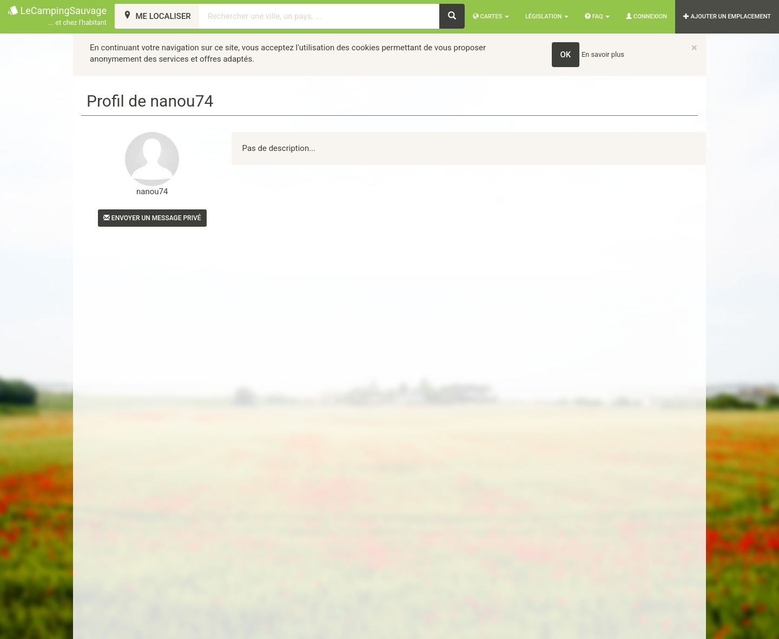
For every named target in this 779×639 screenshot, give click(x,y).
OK (565, 55)
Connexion (646, 16)
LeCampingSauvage (57, 16)
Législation (547, 16)
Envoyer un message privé (152, 218)
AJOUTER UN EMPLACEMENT (727, 16)
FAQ (597, 16)
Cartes (491, 16)
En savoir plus (603, 54)
